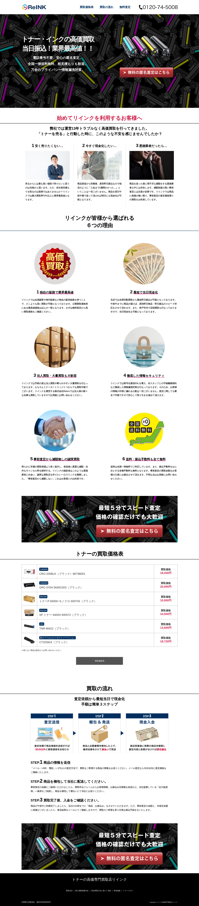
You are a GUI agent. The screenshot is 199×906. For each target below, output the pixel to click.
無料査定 (125, 7)
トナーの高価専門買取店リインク (99, 879)
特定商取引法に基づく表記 (101, 891)
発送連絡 (117, 891)
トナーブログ (128, 891)
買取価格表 (86, 7)
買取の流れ (106, 7)
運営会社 (69, 891)
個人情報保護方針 (82, 891)
